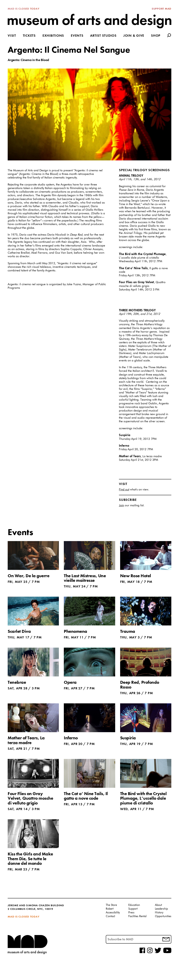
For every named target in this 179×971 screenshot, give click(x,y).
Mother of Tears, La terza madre (26, 740)
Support (133, 909)
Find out (124, 489)
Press (131, 912)
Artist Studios (103, 36)
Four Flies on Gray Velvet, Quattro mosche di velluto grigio (30, 798)
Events (77, 36)
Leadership (161, 909)
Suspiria (128, 738)
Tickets (29, 36)
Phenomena (75, 631)
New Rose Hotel (135, 576)
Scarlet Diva (19, 631)
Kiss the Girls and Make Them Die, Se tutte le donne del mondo (30, 859)
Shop (155, 36)
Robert (109, 909)
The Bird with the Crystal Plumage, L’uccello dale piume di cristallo (143, 798)
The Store (111, 905)
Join (121, 505)
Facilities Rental (137, 916)
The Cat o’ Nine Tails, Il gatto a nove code (86, 796)
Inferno (71, 738)
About (158, 905)
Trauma (127, 631)
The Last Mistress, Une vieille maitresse (85, 578)
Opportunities (163, 916)
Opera (70, 682)
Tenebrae (17, 682)
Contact (110, 916)
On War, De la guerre (28, 576)
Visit (12, 36)
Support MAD (161, 9)
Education (134, 905)
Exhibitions (53, 36)
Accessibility (113, 912)
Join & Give (133, 36)
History (159, 912)
